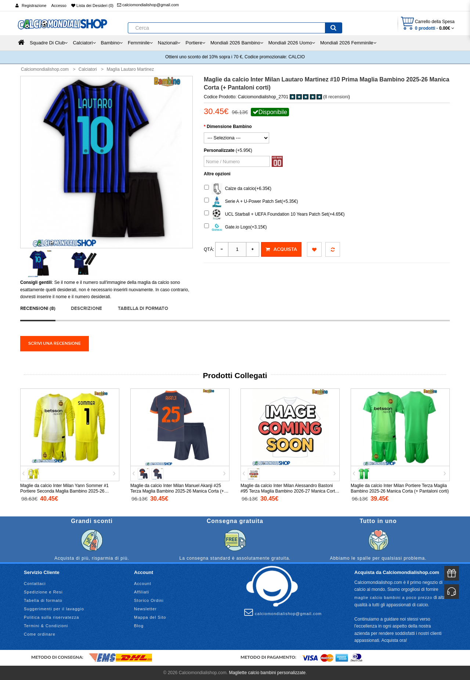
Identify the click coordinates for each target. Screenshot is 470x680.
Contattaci (35, 583)
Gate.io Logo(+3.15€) (235, 227)
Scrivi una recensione (54, 343)
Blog (139, 626)
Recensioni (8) (37, 308)
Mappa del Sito (150, 617)
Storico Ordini (149, 600)
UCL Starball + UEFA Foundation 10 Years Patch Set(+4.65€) (274, 214)
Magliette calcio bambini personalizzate (267, 672)
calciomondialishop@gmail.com (148, 5)
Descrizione (86, 308)
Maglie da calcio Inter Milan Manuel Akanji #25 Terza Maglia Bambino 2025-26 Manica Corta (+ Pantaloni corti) (177, 491)
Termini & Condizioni (46, 626)
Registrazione (34, 5)
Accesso (58, 5)
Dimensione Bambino (229, 126)
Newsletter (145, 609)
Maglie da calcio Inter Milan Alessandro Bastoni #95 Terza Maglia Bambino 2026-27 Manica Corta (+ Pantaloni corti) (289, 491)
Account (142, 583)
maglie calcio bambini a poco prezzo (393, 597)
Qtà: (209, 249)
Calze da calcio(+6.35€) (237, 188)
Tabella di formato (143, 308)
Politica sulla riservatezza (51, 617)
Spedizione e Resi (43, 592)
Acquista (281, 249)
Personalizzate (219, 150)
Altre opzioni (217, 173)
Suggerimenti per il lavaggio (54, 609)
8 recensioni (336, 96)
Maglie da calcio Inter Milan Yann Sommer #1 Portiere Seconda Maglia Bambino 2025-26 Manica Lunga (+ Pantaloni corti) (64, 491)
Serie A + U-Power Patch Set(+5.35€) (251, 201)
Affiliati (141, 592)
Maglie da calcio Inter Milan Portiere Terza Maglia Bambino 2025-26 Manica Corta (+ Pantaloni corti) (400, 488)
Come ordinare (39, 634)
